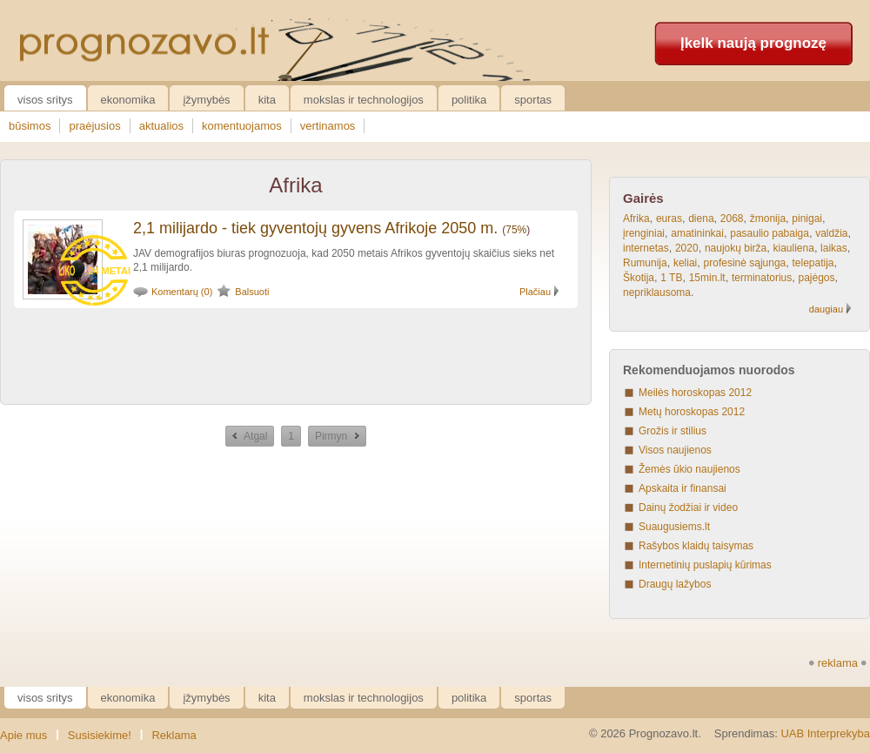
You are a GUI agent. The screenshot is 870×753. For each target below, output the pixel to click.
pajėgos (816, 278)
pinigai (807, 218)
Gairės (643, 198)
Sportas (533, 99)
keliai (685, 263)
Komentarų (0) (181, 291)
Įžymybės (206, 99)
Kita (267, 99)
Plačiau (535, 291)
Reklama (173, 735)
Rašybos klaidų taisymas (696, 546)
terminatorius (762, 278)
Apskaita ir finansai (682, 488)
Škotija (638, 278)
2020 (687, 248)
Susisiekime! (99, 735)
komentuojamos (242, 125)
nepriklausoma (657, 292)
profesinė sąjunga (745, 263)
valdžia (831, 233)
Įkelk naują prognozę (753, 43)
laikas (833, 248)
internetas (646, 248)
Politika (469, 99)
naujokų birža (735, 248)
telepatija (813, 263)
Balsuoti (252, 291)
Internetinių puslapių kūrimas (705, 565)
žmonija (768, 218)
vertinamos (328, 125)
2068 (732, 218)
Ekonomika (128, 99)
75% (515, 230)
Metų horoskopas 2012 (692, 412)
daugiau (826, 309)
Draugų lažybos (675, 584)
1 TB (671, 278)
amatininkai (697, 233)
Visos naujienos (675, 450)
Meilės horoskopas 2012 (695, 393)
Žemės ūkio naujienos (689, 469)
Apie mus (23, 735)
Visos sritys (45, 99)
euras (669, 218)
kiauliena (793, 248)
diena (700, 218)
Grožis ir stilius (672, 431)
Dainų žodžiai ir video (688, 507)
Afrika (636, 218)
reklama (838, 662)
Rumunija (645, 263)
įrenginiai (644, 233)
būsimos (29, 125)
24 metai (109, 271)
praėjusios (94, 125)
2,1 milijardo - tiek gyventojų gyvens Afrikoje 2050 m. (315, 228)
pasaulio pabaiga (769, 233)
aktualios (161, 125)
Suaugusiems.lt (674, 527)
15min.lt (707, 278)
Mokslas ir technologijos (364, 99)
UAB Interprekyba (825, 733)
